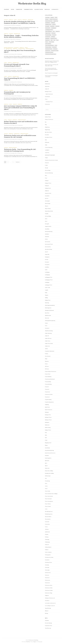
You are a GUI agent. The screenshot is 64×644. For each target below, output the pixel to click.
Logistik (46, 290)
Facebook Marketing (49, 172)
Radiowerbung (47, 427)
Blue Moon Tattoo (48, 132)
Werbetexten (47, 580)
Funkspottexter (48, 188)
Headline (46, 213)
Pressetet (47, 386)
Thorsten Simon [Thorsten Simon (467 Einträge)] (48, 47)
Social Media (47, 96)
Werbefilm (47, 564)
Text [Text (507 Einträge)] (54, 40)
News (46, 325)
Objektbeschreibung (49, 330)
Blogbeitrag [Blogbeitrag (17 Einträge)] (56, 20)
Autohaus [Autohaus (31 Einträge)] (52, 17)
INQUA (46, 239)
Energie (46, 167)
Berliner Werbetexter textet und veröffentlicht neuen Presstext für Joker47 (20, 122)
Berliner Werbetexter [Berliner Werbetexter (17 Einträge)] (53, 19)
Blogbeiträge (47, 129)
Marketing (47, 302)
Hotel (46, 218)
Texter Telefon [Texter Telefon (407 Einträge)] (48, 43)
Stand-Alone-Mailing (49, 470)
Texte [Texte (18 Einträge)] (57, 40)
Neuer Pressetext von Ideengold (51, 73)
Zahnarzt (46, 610)
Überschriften (47, 519)
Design (46, 157)
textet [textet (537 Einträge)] (56, 45)
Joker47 (15, 19)
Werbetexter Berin (48, 585)
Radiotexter (47, 424)
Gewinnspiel (47, 200)
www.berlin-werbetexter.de (50, 603)
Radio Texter (47, 407)
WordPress (47, 600)
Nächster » (18, 162)
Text (46, 478)
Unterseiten (47, 524)
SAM (46, 437)
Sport (46, 463)
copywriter (47, 152)
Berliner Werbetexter (8, 47)
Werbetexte (47, 577)
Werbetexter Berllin (49, 590)
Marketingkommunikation (50, 305)
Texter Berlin (47, 491)
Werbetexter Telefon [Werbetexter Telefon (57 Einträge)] (49, 52)
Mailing (46, 297)
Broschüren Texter (48, 137)
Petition (46, 353)
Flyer (46, 175)
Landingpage (47, 274)
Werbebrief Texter (28, 9)
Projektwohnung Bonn (49, 402)
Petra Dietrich (47, 356)
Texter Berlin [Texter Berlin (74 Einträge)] (51, 41)
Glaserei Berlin (48, 208)
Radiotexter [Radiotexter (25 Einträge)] (48, 40)
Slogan (46, 445)
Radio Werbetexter (49, 94)
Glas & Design (47, 203)
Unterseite (47, 521)
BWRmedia (47, 142)
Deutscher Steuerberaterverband (51, 160)
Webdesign (47, 539)
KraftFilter (47, 267)
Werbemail (47, 567)
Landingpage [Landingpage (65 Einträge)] (53, 27)
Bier (46, 122)
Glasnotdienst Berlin (49, 211)
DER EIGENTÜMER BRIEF (50, 155)
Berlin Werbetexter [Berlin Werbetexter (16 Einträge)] (49, 20)
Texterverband (48, 506)
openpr (46, 348)
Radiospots (47, 422)
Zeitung (46, 613)
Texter (12, 9)
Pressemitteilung (48, 384)
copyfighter (47, 150)
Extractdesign (47, 170)
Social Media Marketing (49, 450)
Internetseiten (48, 246)
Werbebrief (47, 559)
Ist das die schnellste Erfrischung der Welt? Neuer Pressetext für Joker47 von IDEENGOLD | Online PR (19, 22)
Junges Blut (47, 254)
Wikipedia (47, 595)
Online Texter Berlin (49, 343)
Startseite (6, 9)
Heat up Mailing (48, 216)
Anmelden (47, 620)
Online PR (20, 19)
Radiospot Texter (38, 9)
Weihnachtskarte (48, 547)
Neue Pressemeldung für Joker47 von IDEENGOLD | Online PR (19, 79)
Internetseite (47, 241)
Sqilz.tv (46, 465)
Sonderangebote (48, 458)
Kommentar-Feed (48, 625)
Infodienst (47, 236)
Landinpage (47, 282)
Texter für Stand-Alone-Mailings (51, 493)
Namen (46, 323)
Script (46, 440)
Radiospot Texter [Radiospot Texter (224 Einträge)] (54, 38)
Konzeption (47, 264)
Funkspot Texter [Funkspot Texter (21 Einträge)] (48, 24)
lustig (46, 292)
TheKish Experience (48, 514)
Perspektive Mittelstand (49, 351)
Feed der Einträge (48, 623)
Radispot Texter (48, 430)
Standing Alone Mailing (49, 473)
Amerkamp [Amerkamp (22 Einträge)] (47, 17)
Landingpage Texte (48, 277)
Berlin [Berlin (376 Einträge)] (56, 17)
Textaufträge (47, 480)
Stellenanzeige (47, 475)
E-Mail (46, 165)
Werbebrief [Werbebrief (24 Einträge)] (54, 47)
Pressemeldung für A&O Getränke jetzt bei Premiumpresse (17, 93)
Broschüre (47, 134)
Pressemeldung (17, 33)
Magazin (46, 295)
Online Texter (47, 340)
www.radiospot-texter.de (50, 605)
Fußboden (47, 190)
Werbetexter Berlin (30, 48)
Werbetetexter (48, 572)
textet (46, 508)
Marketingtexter (48, 307)
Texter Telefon (48, 503)
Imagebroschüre (48, 226)
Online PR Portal (48, 338)
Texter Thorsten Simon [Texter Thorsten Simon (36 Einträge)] (50, 45)
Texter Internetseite (49, 496)
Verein (46, 526)
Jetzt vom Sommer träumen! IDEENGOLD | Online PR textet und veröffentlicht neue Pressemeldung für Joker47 (20, 107)
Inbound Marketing (48, 231)
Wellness (46, 549)
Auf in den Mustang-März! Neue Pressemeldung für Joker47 (20, 51)
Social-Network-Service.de (50, 452)
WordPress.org (48, 628)
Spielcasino (47, 460)
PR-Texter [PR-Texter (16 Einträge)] (53, 33)
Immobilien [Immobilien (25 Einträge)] (52, 26)
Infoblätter (47, 234)
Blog (46, 124)
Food (46, 178)
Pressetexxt (47, 396)
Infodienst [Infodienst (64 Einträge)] (57, 26)
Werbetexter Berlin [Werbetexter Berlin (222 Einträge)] (54, 50)
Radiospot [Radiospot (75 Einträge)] (53, 36)
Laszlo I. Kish (47, 287)
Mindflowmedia (48, 315)
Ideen (46, 221)
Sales (46, 435)
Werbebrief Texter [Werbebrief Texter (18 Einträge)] (49, 48)
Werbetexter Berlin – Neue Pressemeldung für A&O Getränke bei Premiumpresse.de (20, 150)
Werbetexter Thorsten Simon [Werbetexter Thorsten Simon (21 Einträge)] (51, 54)
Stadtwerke (47, 468)
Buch (46, 139)
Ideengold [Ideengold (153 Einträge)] (47, 26)
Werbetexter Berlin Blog (32, 3)
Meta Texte (47, 312)
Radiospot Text (48, 414)
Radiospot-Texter (48, 419)
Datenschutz (55, 9)
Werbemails (47, 570)
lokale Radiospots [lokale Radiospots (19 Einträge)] (49, 31)
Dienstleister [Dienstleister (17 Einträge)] (48, 22)
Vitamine (46, 534)
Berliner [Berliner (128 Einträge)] (47, 19)
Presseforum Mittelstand (50, 379)
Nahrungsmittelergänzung (50, 320)
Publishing (47, 404)
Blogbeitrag (16, 47)
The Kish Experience (49, 511)
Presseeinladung (48, 376)
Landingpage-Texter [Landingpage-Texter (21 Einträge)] (49, 29)
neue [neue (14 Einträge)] (54, 31)
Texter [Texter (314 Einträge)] (47, 41)
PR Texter (47, 366)
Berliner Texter (48, 116)
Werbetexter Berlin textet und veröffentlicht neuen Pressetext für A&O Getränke (20, 136)
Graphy (34, 641)
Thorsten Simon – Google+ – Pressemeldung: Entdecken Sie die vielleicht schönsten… (21, 36)
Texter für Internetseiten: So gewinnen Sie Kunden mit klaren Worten (51, 69)
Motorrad (47, 318)
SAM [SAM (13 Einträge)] (51, 40)
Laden (46, 269)
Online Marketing (48, 333)
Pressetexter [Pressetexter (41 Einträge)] (48, 36)
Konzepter (47, 262)
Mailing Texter (47, 300)
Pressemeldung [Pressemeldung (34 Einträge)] (48, 34)
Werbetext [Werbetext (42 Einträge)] (55, 48)
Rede (46, 432)
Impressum (47, 86)
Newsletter (47, 328)
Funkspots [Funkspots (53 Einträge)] (53, 22)
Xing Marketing (48, 608)
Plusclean (47, 361)
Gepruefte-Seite (48, 193)
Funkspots (47, 185)
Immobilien (47, 228)
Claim (46, 144)
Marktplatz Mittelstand (49, 310)
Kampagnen (47, 256)
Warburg (46, 536)
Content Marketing (48, 147)
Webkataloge (47, 542)
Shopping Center (48, 442)
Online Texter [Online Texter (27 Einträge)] (48, 33)
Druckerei (47, 162)
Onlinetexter (47, 346)
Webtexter (47, 544)
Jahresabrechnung (48, 249)
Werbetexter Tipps (48, 592)
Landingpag (47, 272)
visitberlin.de (47, 531)
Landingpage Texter (49, 279)
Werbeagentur (48, 554)
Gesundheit (47, 195)
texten (46, 486)
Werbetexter (19, 9)
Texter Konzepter (48, 498)
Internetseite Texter (49, 244)
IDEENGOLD (47, 9)
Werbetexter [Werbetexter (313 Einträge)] (48, 50)
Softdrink (47, 455)
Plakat (46, 358)
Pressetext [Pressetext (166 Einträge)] (54, 34)
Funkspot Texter (48, 183)
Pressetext (24, 19)
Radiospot (47, 412)
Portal (46, 363)
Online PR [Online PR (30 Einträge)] (57, 31)
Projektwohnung (48, 399)
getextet (6, 19)
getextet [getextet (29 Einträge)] (53, 24)
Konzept (46, 259)
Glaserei (46, 206)
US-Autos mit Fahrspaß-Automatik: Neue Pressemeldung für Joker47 (16, 65)
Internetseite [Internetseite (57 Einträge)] (48, 27)
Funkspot (47, 180)
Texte (46, 483)
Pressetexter (30, 19)
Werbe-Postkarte (48, 552)
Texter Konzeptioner (49, 501)
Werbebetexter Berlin (49, 557)
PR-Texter (47, 368)
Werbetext (47, 575)
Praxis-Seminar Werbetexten (50, 371)
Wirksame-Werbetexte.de (50, 598)
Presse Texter (47, 374)
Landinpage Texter (48, 284)
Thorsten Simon (21, 48)
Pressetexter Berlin (48, 394)
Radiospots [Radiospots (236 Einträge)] (47, 38)
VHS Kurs (47, 529)
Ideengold (11, 19)
